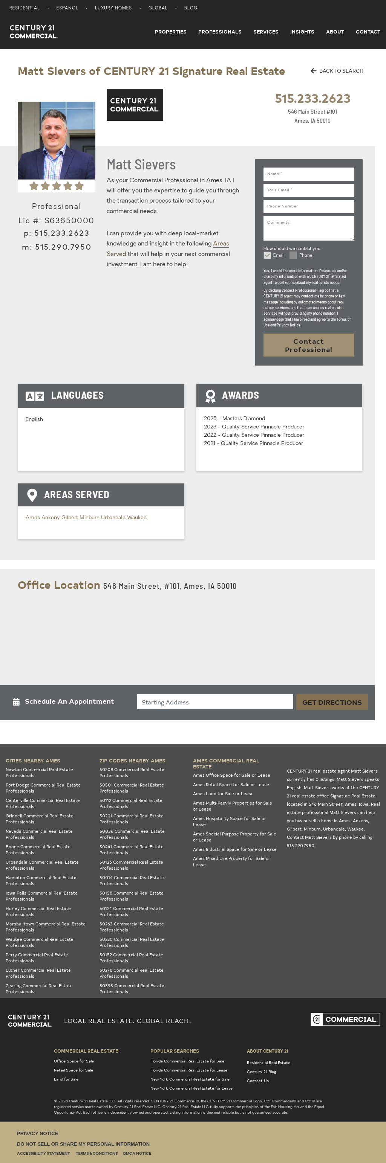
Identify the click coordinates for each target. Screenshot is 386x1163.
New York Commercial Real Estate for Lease (191, 1088)
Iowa (364, 804)
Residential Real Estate (268, 1062)
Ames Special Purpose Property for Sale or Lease (234, 837)
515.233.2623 (313, 98)
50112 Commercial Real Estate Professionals (131, 803)
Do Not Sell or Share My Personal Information (83, 1144)
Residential (24, 8)
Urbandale (114, 518)
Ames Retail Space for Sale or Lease (231, 784)
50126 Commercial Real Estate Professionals (131, 865)
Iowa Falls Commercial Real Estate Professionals (42, 896)
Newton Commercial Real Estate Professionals (39, 773)
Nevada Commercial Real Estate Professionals (39, 834)
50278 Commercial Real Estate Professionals (132, 973)
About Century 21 (267, 1050)
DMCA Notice (137, 1154)
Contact (368, 32)
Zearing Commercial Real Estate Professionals (39, 989)
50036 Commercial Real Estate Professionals (132, 834)
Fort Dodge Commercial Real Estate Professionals (43, 788)
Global (158, 8)
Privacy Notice (37, 1133)
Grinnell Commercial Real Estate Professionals (40, 819)
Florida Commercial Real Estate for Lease (188, 1070)
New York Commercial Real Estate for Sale (190, 1079)
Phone (305, 255)
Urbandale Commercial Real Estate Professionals (42, 865)
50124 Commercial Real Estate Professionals (131, 911)
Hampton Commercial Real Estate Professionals (41, 881)
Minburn (90, 518)
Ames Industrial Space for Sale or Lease (235, 849)
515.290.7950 (63, 246)
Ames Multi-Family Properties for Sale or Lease (232, 806)
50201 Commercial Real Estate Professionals (132, 819)
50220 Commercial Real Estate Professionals (132, 942)
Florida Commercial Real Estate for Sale (187, 1061)
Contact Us (258, 1080)
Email (279, 255)
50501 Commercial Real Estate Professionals (132, 788)
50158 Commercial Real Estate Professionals (132, 896)
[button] (65, 702)
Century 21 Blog (261, 1071)
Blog (191, 8)
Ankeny (51, 518)
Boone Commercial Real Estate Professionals (38, 850)
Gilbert (70, 518)
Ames (33, 518)
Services (266, 32)
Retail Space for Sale (73, 1070)
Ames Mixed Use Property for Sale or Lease (231, 861)
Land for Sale (66, 1079)
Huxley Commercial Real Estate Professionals (38, 911)
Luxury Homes (113, 8)
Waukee (137, 518)
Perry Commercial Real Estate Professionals (37, 958)
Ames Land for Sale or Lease (223, 793)
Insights (302, 32)
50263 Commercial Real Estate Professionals (132, 927)
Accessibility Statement (43, 1154)
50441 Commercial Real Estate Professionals (132, 850)
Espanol (67, 8)
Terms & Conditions (97, 1154)
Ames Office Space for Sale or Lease (231, 775)
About (335, 32)
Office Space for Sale (74, 1061)
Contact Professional (309, 345)
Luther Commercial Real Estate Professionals (38, 973)
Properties (171, 32)
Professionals (220, 32)
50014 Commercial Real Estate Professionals (132, 881)
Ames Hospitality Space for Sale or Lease (229, 821)
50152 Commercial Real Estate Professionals (131, 958)
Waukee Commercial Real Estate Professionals (40, 942)
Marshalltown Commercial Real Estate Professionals (46, 927)
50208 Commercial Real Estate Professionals (132, 773)
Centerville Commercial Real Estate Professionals (43, 803)
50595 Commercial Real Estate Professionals (132, 989)
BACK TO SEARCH (337, 70)
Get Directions (332, 702)
